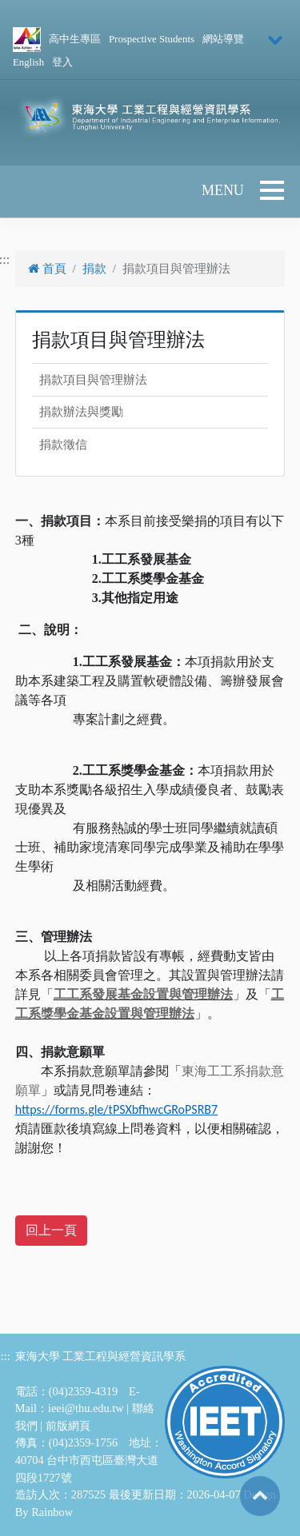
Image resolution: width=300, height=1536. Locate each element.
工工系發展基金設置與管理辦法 (143, 994)
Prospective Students (151, 39)
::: (5, 1356)
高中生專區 (75, 39)
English (28, 62)
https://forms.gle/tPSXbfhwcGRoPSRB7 (116, 1109)
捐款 (94, 268)
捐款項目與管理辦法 (93, 379)
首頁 (47, 268)
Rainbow (52, 1512)
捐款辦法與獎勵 (81, 411)
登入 (62, 62)
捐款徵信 (63, 444)
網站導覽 (223, 39)
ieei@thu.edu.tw (86, 1408)
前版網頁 (68, 1425)
